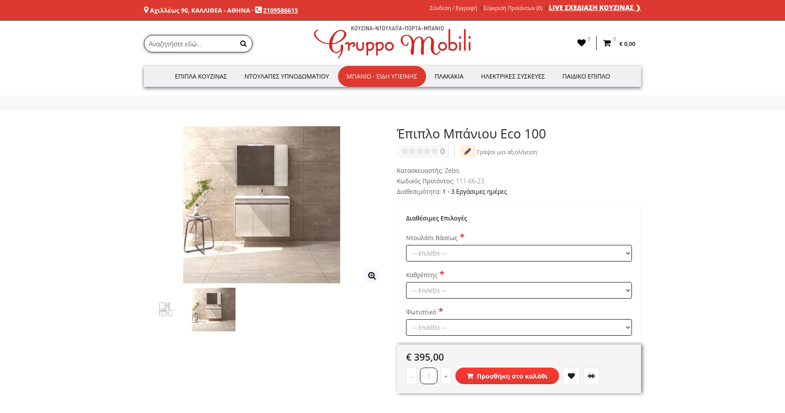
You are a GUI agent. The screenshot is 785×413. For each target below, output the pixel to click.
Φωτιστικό (421, 312)
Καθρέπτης (421, 275)
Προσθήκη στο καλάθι (507, 376)
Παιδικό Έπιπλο (586, 76)
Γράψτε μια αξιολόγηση (498, 151)
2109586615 (280, 10)
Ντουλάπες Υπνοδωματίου (287, 76)
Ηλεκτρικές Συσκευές (513, 76)
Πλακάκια (449, 76)
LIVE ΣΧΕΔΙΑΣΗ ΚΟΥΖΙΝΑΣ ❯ (595, 7)
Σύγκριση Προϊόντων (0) (513, 8)
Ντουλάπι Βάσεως (431, 238)
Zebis (452, 170)
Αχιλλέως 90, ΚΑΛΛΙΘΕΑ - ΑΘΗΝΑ (200, 10)
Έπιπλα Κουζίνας (201, 76)
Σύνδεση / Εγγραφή (453, 8)
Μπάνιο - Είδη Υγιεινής (382, 76)
